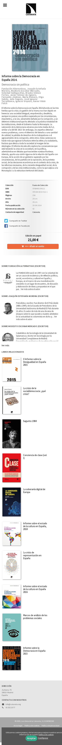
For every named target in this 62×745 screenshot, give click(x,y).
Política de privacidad (50, 725)
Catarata (36, 212)
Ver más (5, 345)
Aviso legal (18, 725)
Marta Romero (29, 97)
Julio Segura (16, 99)
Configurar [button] (43, 738)
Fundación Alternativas (14, 88)
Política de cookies (32, 725)
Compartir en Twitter (15, 221)
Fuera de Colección (40, 185)
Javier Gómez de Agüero (23, 95)
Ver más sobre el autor (30, 289)
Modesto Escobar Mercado (25, 90)
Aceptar (31, 738)
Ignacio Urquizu (23, 101)
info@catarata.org (13, 704)
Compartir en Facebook (17, 226)
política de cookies (46, 734)
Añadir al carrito (34, 246)
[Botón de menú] (6, 5)
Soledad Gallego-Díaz (13, 92)
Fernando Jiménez (11, 97)
